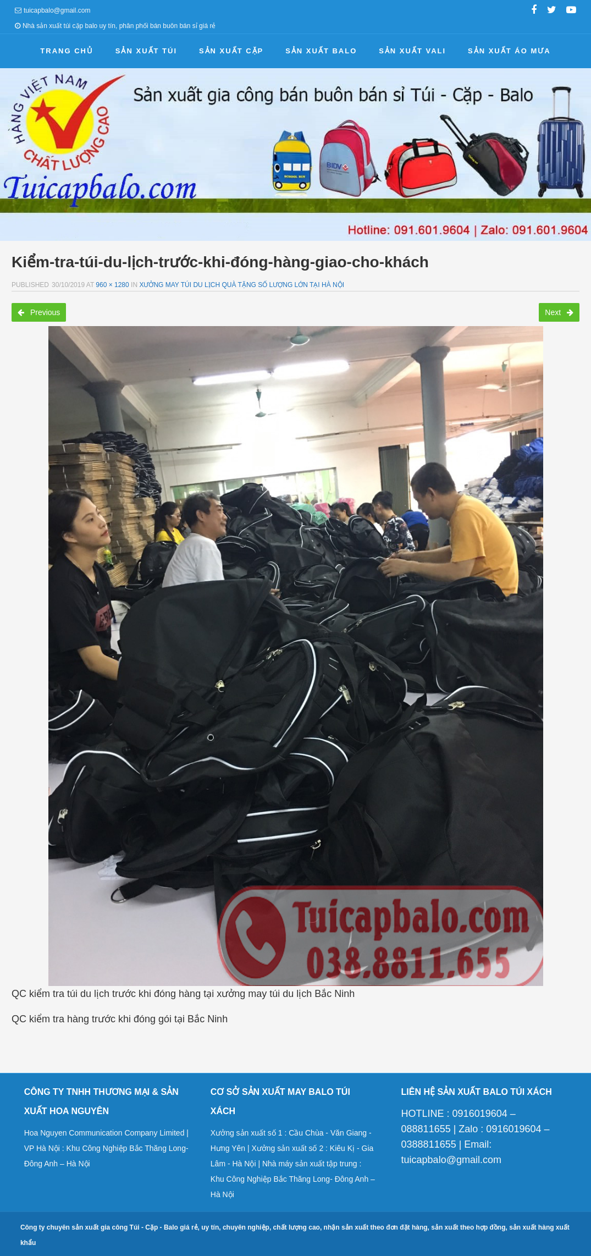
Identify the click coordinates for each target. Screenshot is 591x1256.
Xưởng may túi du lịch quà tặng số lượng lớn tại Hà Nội (241, 285)
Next (559, 312)
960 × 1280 (112, 285)
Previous (39, 312)
